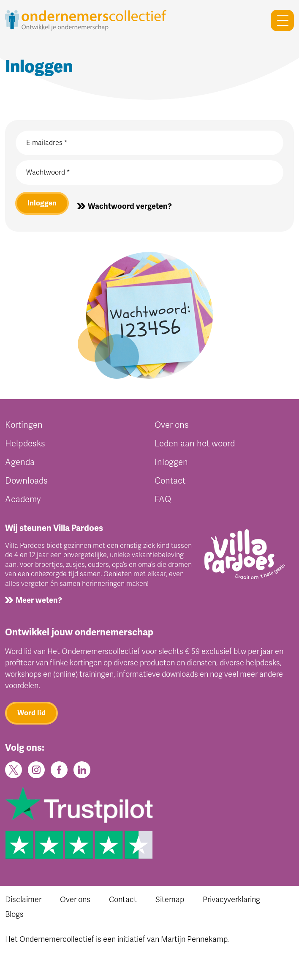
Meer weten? (39, 600)
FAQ (163, 499)
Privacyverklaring (231, 899)
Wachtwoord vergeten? (130, 206)
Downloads (26, 481)
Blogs (14, 914)
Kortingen (24, 425)
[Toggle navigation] (279, 20)
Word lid (31, 712)
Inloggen (42, 203)
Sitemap (169, 899)
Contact (170, 481)
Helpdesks (25, 443)
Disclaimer (23, 899)
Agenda (20, 462)
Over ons (172, 425)
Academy (23, 499)
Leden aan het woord (195, 443)
